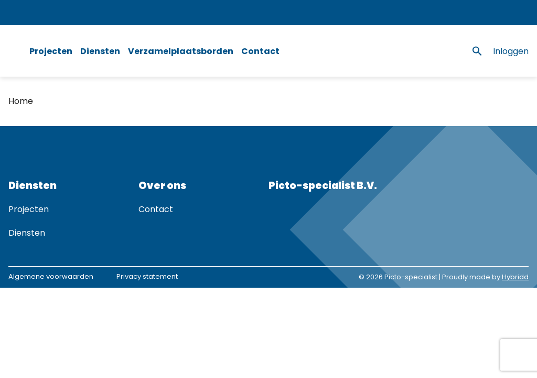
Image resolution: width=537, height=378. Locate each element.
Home (20, 101)
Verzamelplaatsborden (180, 51)
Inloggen (511, 51)
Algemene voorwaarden (50, 276)
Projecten (50, 51)
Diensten (100, 51)
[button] (477, 51)
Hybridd (515, 277)
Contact (260, 51)
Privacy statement (147, 276)
